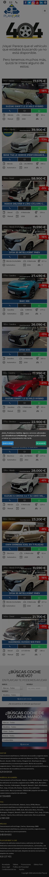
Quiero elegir (8, 443)
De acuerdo (40, 443)
